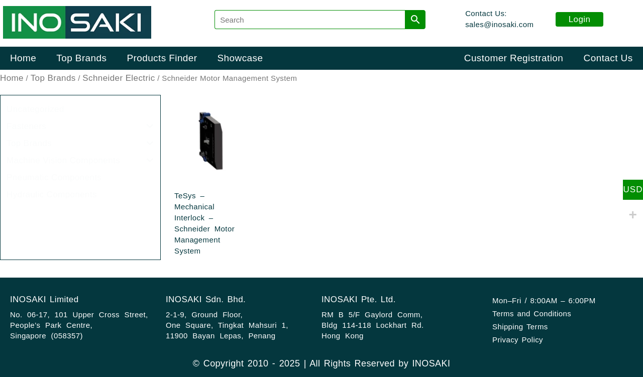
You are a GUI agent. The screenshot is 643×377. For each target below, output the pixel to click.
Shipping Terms (520, 326)
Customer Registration (513, 58)
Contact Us (608, 58)
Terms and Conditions (531, 313)
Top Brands (81, 58)
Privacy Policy (517, 339)
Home (23, 58)
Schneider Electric (118, 78)
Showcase (240, 58)
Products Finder (162, 58)
